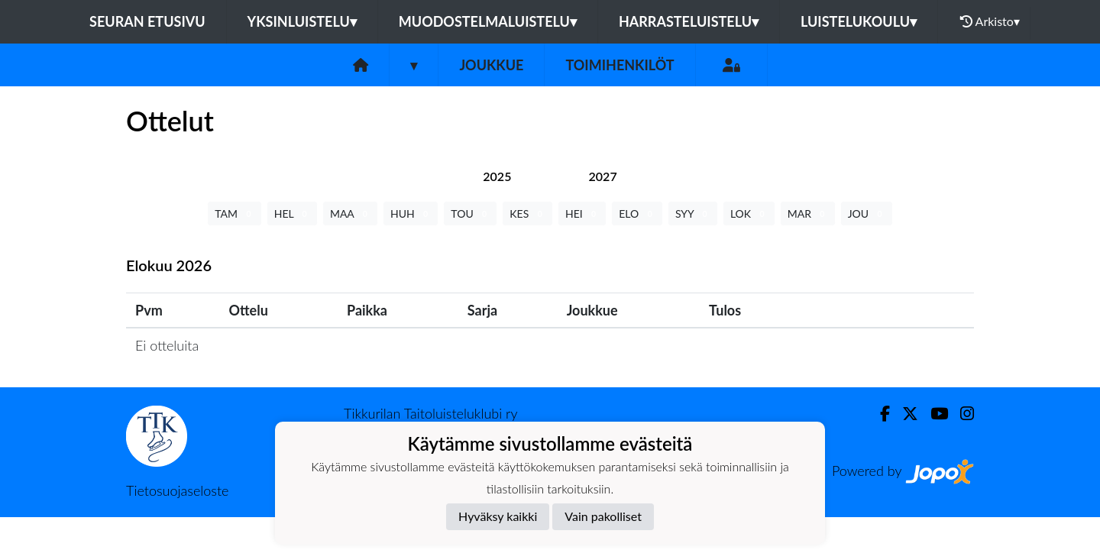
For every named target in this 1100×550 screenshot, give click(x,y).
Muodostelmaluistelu (488, 21)
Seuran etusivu (147, 21)
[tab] (497, 176)
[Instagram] (961, 414)
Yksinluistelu (302, 21)
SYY (692, 213)
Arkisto (990, 21)
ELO (637, 213)
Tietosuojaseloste (177, 490)
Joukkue (491, 65)
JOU (866, 213)
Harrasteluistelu (689, 21)
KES (527, 213)
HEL (292, 213)
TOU (470, 213)
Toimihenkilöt (619, 65)
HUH (410, 213)
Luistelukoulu (859, 21)
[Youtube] (933, 414)
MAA (350, 213)
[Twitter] (904, 414)
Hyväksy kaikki (497, 516)
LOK (749, 213)
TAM (234, 213)
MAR (808, 213)
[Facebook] (879, 414)
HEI (582, 213)
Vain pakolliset (603, 516)
